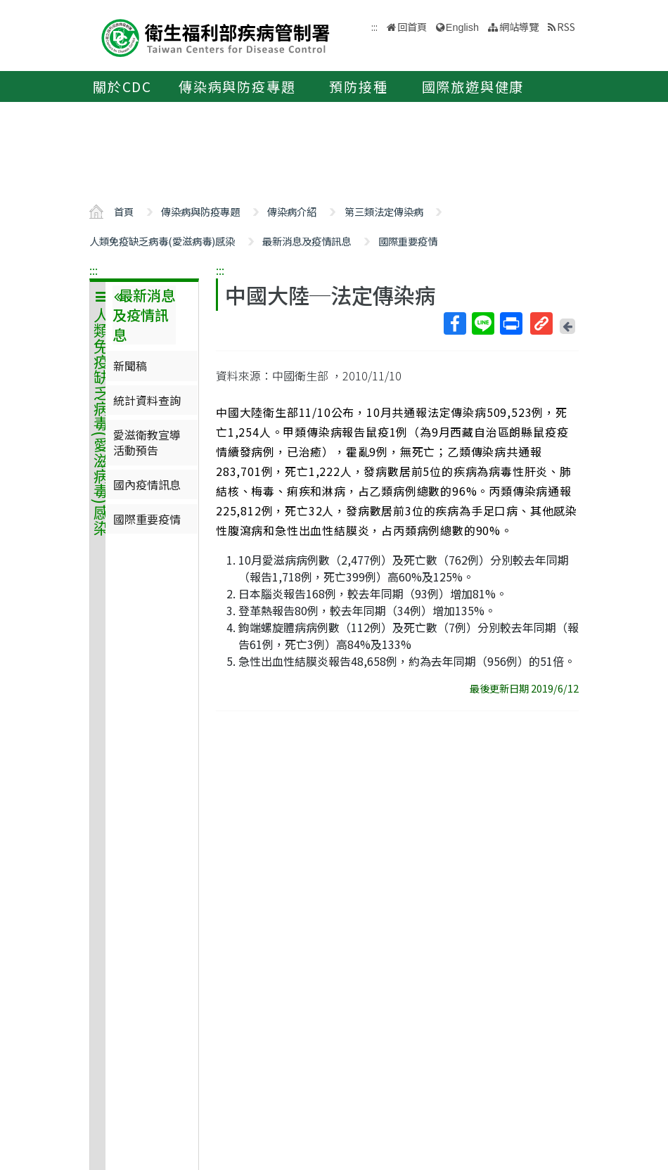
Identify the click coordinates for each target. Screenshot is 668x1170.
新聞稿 (130, 365)
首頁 (124, 211)
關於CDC (122, 86)
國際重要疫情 (407, 240)
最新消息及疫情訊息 (306, 240)
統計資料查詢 (147, 400)
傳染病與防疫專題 (237, 86)
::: (93, 270)
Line (482, 323)
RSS (566, 26)
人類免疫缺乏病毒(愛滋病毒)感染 (162, 240)
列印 (510, 323)
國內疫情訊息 (147, 484)
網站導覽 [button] (519, 26)
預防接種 (358, 86)
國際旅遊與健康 (473, 86)
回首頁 (412, 26)
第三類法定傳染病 (384, 211)
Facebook (454, 323)
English (462, 27)
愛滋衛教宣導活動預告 (147, 442)
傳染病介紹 (291, 211)
